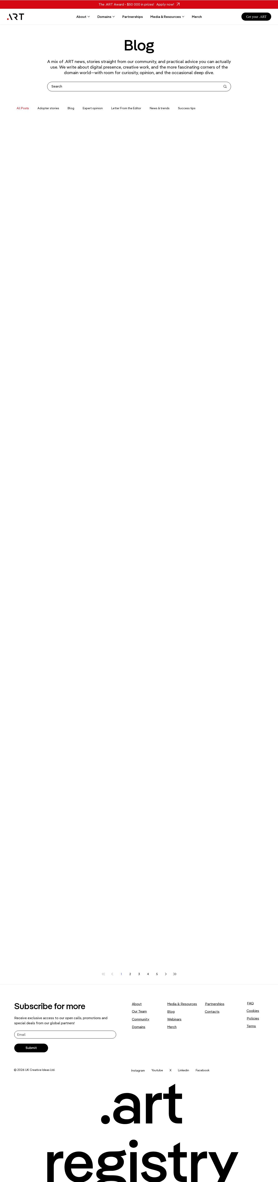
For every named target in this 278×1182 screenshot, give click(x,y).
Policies (253, 1018)
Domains (138, 1027)
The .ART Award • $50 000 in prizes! (126, 4)
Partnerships (214, 1004)
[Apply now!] (167, 4)
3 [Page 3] (139, 974)
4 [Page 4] (148, 974)
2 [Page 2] (130, 974)
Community (140, 1019)
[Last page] (175, 974)
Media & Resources (182, 1004)
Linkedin (183, 1070)
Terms (251, 1026)
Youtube (157, 1070)
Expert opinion (93, 108)
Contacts (212, 1011)
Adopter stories (48, 108)
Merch (172, 1027)
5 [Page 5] (157, 974)
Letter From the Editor (126, 108)
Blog (71, 108)
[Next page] (166, 974)
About (137, 1004)
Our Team (139, 1011)
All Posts (23, 108)
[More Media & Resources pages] (183, 17)
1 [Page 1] (121, 974)
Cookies (253, 1010)
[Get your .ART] (256, 17)
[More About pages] (89, 17)
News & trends (160, 108)
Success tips (186, 108)
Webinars (174, 1019)
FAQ (250, 1003)
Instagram (138, 1070)
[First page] (103, 974)
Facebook (203, 1070)
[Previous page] (112, 974)
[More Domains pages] (114, 17)
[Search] (133, 86)
